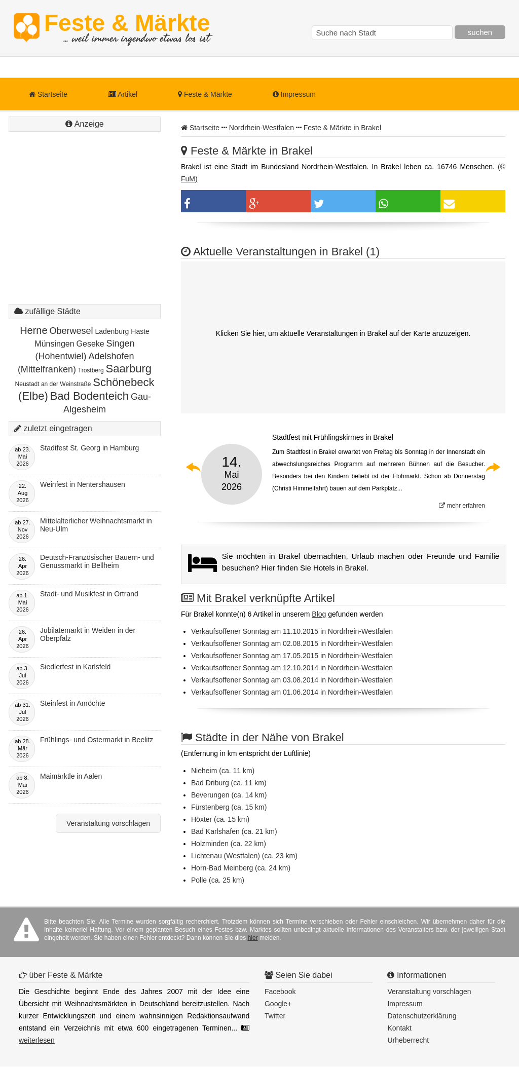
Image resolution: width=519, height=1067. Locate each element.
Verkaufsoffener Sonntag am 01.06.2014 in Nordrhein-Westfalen (292, 692)
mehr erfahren (462, 505)
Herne (33, 330)
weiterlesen (37, 1040)
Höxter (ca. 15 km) (220, 819)
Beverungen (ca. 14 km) (229, 795)
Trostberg (91, 370)
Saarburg (129, 368)
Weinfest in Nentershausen (82, 484)
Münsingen (54, 343)
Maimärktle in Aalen (71, 776)
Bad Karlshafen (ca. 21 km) (234, 831)
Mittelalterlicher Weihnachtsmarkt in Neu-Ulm (96, 525)
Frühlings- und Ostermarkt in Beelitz (96, 740)
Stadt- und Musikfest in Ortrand (89, 594)
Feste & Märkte (127, 28)
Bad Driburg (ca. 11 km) (229, 783)
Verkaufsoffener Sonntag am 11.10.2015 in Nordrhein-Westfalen (292, 631)
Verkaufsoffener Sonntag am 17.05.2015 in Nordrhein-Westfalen (292, 656)
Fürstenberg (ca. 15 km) (229, 807)
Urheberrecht (408, 1040)
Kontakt (399, 1028)
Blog (319, 614)
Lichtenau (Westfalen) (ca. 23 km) (244, 856)
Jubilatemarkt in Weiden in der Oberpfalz (87, 634)
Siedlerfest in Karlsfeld (75, 667)
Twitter (275, 1016)
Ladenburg (112, 331)
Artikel (122, 94)
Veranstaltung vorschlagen (108, 823)
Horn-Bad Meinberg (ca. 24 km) (240, 868)
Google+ (278, 1004)
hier (253, 937)
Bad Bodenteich (89, 396)
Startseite (48, 94)
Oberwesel (71, 331)
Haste (140, 331)
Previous (193, 467)
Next (492, 467)
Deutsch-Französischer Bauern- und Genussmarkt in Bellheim (97, 561)
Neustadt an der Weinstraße (53, 384)
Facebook (280, 991)
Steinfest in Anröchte (72, 703)
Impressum (294, 94)
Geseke (90, 343)
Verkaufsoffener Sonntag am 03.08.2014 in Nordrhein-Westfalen (292, 680)
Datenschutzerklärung (421, 1016)
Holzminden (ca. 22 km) (228, 844)
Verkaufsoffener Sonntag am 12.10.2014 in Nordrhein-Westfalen (292, 668)
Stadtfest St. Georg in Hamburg (89, 448)
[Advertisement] (85, 228)
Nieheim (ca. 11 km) (222, 771)
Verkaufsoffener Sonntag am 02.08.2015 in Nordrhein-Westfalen (292, 643)
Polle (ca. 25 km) (217, 880)
